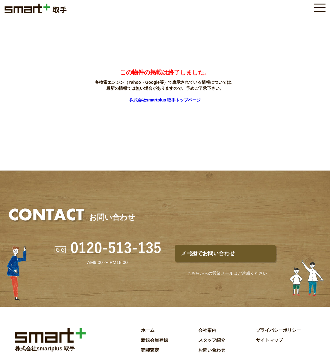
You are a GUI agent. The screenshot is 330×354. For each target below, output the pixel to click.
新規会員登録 (154, 344)
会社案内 (207, 334)
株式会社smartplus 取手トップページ (165, 100)
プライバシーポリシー (278, 334)
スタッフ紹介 (211, 344)
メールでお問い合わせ (231, 255)
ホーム (147, 334)
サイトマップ (269, 344)
